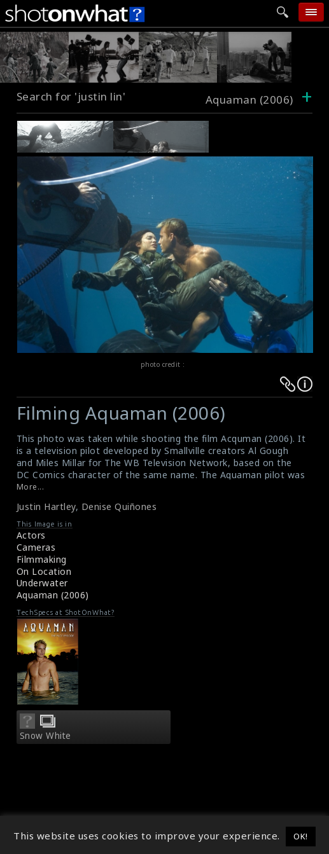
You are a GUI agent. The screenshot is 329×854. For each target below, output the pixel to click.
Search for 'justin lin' (71, 96)
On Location (44, 571)
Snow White (45, 735)
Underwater (42, 583)
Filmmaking (42, 559)
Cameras (36, 547)
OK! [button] (300, 836)
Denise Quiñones (119, 506)
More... (31, 486)
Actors (31, 535)
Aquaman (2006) (53, 595)
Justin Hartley (46, 506)
